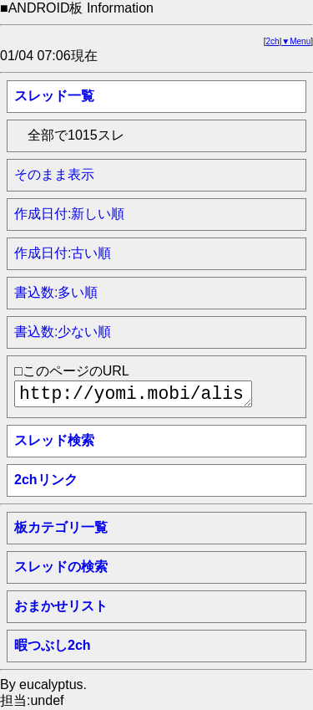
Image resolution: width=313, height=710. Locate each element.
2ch (273, 41)
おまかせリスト (61, 606)
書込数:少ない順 (62, 331)
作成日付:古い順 (62, 253)
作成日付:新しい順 (69, 214)
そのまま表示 (54, 174)
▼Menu (295, 41)
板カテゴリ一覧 (61, 527)
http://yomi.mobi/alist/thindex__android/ (133, 394)
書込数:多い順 (56, 292)
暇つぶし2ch (52, 645)
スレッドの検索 (61, 566)
